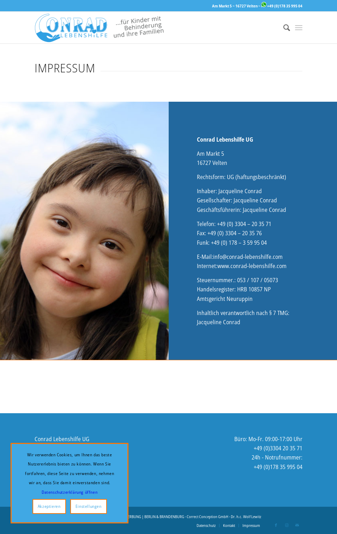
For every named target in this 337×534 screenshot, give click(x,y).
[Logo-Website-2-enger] (99, 27)
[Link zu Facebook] (276, 525)
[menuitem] (283, 27)
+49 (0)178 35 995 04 (281, 5)
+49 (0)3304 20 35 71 (278, 448)
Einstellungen (89, 506)
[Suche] (283, 27)
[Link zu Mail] (297, 525)
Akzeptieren (49, 506)
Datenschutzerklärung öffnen (69, 492)
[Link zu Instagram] (286, 525)
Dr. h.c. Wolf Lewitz (246, 516)
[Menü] (298, 27)
